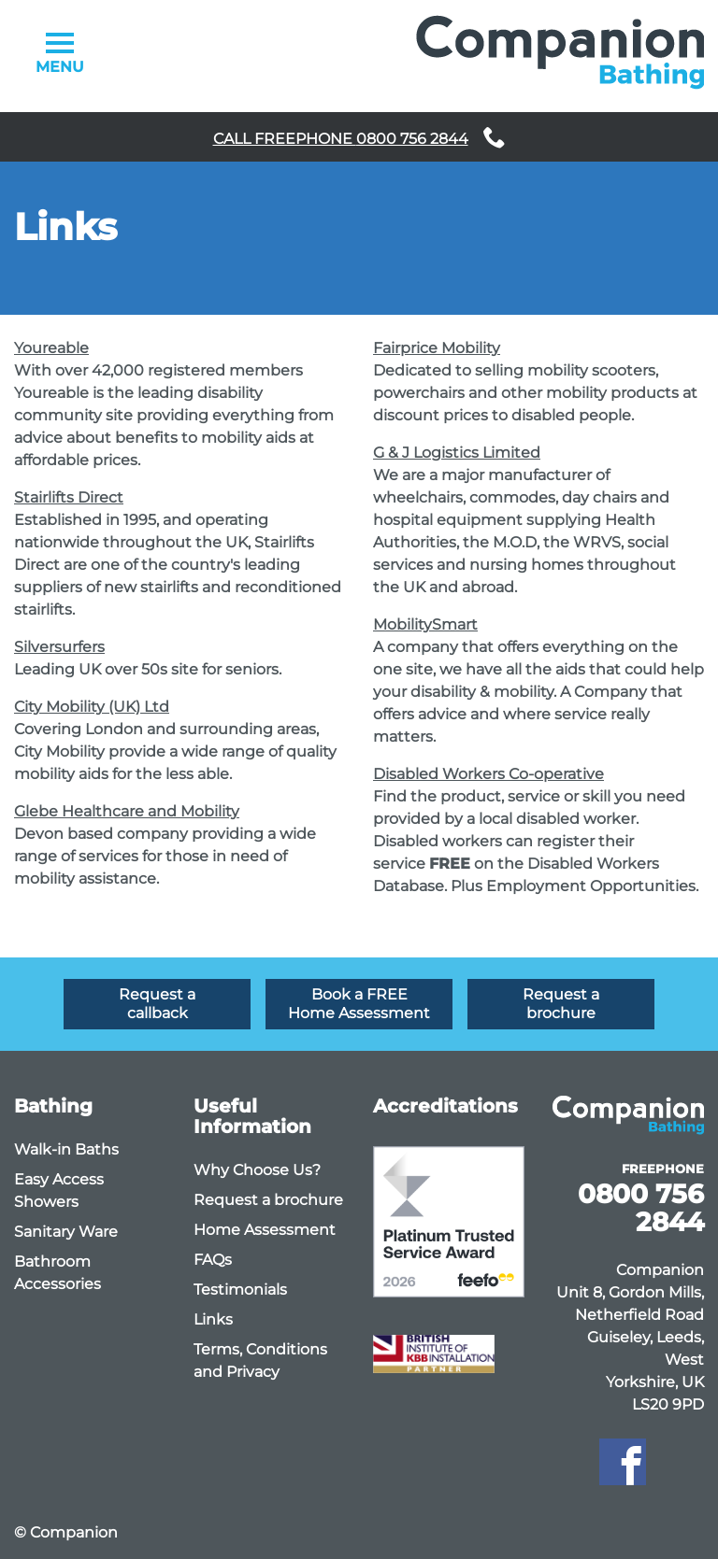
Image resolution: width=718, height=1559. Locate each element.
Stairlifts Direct (68, 497)
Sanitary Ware (66, 1231)
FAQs (213, 1259)
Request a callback (157, 1003)
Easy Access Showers (59, 1190)
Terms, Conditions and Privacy (260, 1360)
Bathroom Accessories (57, 1273)
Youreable (51, 348)
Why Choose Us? (257, 1170)
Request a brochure (561, 1003)
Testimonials (240, 1289)
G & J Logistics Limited (456, 452)
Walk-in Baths (66, 1149)
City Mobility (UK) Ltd (91, 707)
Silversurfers (59, 647)
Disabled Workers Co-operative (488, 774)
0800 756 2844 (641, 1208)
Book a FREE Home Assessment (359, 1003)
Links (213, 1319)
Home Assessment (265, 1230)
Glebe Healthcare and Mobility (126, 811)
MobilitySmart (425, 624)
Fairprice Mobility (436, 348)
